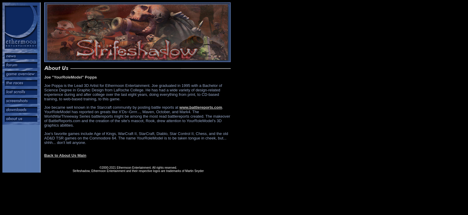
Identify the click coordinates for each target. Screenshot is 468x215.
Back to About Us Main (65, 155)
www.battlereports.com (200, 107)
